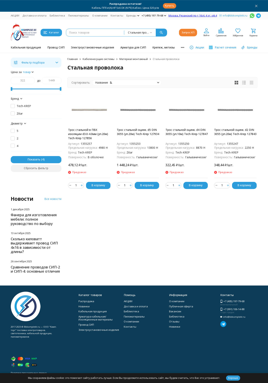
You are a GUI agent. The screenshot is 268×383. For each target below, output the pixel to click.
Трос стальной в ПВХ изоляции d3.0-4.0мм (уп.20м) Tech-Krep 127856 (88, 134)
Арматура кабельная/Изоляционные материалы (95, 318)
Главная (72, 59)
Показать (33, 159)
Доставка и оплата (34, 15)
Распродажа (86, 301)
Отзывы (174, 321)
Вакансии (175, 311)
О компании (99, 15)
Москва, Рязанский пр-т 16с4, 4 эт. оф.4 (192, 15)
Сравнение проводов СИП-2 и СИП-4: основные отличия (35, 269)
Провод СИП (56, 47)
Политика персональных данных (29, 372)
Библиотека (57, 15)
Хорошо (233, 378)
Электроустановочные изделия (92, 47)
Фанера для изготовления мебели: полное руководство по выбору (34, 219)
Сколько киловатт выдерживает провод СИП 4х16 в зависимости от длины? (34, 245)
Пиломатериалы (78, 15)
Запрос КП (188, 32)
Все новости (52, 199)
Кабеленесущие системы (98, 59)
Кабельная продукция (26, 47)
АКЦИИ (15, 15)
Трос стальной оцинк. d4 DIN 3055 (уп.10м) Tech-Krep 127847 (186, 132)
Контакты (117, 15)
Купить (169, 5)
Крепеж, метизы (163, 47)
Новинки (84, 306)
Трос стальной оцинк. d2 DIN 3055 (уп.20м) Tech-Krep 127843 (235, 132)
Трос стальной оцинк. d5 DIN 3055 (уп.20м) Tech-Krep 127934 (138, 132)
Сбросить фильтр (36, 168)
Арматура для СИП (133, 47)
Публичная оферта (181, 306)
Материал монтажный (133, 59)
